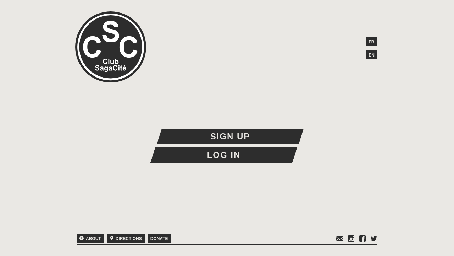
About (90, 238)
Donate (159, 238)
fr (371, 41)
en (372, 55)
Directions (126, 238)
